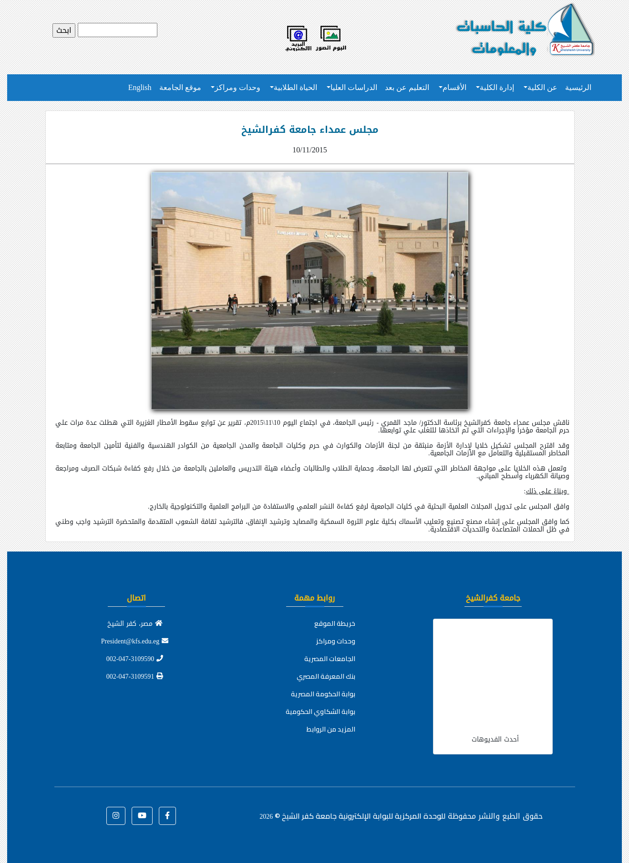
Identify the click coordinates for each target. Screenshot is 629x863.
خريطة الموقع (334, 623)
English (140, 87)
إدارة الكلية (497, 87)
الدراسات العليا (353, 87)
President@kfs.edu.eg (135, 641)
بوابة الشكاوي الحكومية (320, 711)
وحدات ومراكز (237, 87)
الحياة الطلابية (295, 87)
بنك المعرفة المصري (326, 676)
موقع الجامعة (180, 87)
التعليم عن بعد (407, 87)
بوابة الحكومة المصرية (323, 694)
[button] (167, 816)
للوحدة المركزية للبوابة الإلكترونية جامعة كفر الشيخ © (352, 816)
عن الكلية (542, 87)
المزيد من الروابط (331, 729)
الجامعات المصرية (329, 658)
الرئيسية (578, 87)
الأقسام (454, 87)
